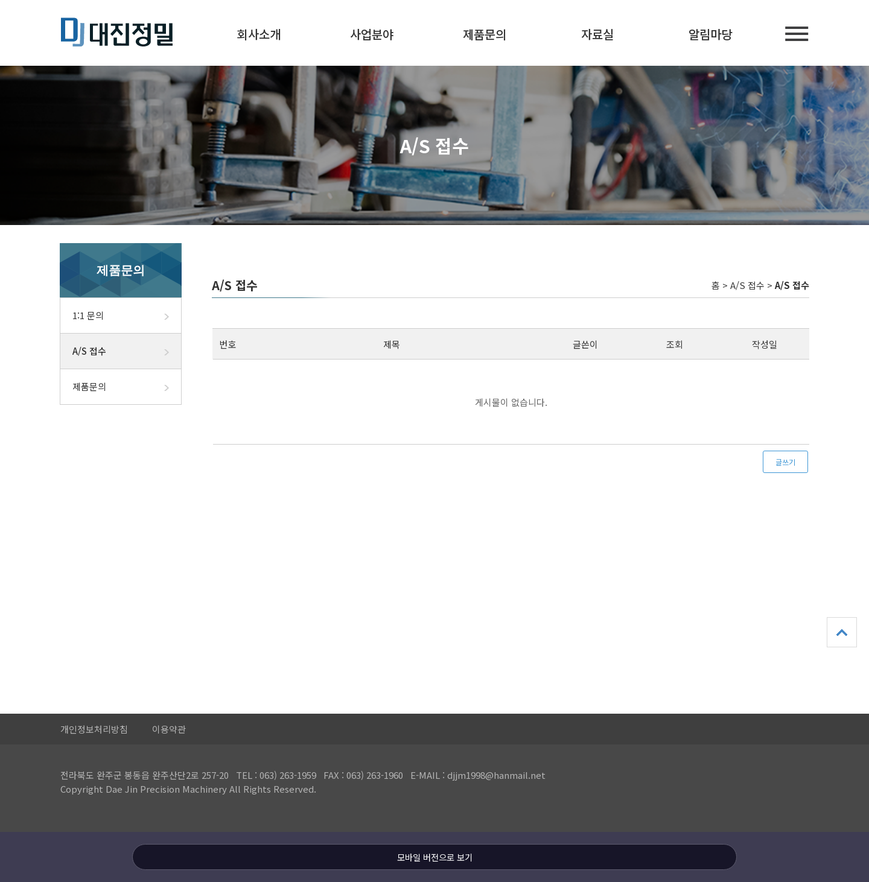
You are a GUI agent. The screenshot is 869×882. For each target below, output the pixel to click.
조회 (674, 344)
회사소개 (259, 34)
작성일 (764, 344)
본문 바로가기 (0, 0)
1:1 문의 (126, 315)
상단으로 (842, 632)
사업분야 (371, 34)
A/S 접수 (126, 351)
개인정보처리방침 (94, 729)
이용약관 (169, 729)
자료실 (597, 34)
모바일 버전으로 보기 (435, 857)
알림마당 (710, 34)
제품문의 (484, 34)
